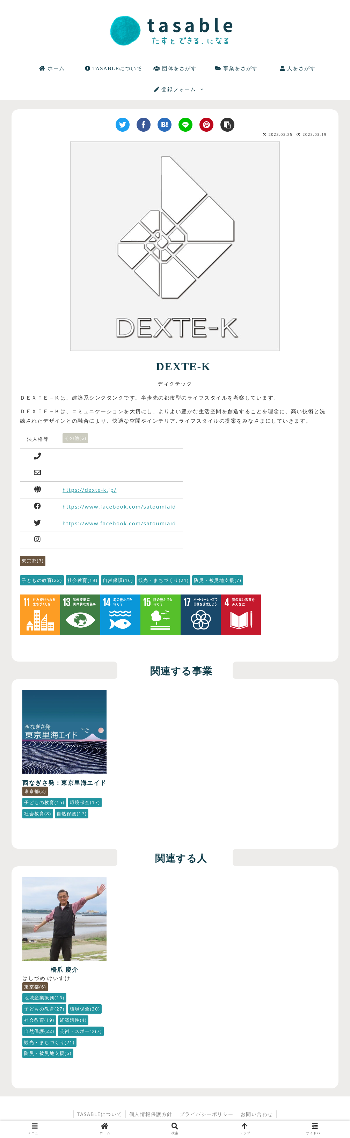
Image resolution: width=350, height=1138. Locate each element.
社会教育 (82, 580)
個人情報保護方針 (150, 1117)
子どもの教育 (42, 580)
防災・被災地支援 (217, 580)
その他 (75, 438)
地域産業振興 (44, 990)
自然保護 (118, 580)
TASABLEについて (99, 1117)
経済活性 (37, 1023)
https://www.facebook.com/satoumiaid (119, 506)
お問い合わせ (257, 1117)
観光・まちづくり (163, 580)
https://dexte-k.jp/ (89, 489)
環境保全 (39, 1012)
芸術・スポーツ (45, 1034)
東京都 (33, 560)
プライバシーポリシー (207, 1117)
